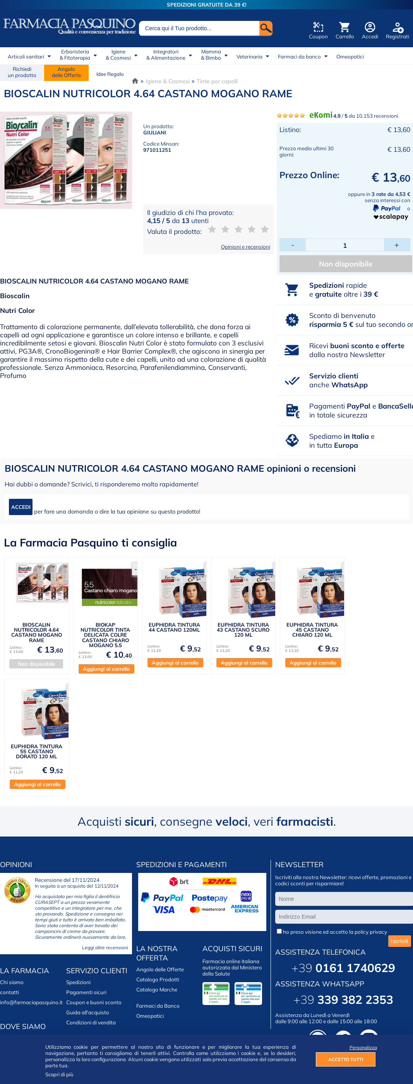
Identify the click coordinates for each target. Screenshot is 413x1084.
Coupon (318, 36)
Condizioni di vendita (91, 1022)
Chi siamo (12, 982)
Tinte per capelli (217, 81)
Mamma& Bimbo (211, 54)
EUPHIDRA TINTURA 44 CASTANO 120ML (174, 627)
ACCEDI (21, 507)
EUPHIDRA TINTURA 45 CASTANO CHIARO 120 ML (312, 630)
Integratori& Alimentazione (165, 54)
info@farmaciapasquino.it (31, 1002)
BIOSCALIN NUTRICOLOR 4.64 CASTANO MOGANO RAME (36, 632)
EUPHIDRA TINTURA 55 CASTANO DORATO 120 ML (36, 751)
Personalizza (363, 1047)
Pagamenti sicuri (86, 992)
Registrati (397, 36)
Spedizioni (78, 982)
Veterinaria (249, 56)
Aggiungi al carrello (106, 669)
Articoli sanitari (26, 56)
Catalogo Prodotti (157, 979)
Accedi (370, 36)
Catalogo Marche (156, 989)
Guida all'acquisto (87, 1012)
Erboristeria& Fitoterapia (75, 54)
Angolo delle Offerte (160, 969)
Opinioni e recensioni (245, 247)
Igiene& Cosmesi (118, 54)
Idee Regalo (110, 74)
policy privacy (371, 932)
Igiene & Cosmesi (168, 81)
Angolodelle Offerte (66, 72)
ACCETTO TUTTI (345, 1059)
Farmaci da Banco (158, 1006)
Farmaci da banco (299, 56)
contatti (9, 992)
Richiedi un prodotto (22, 72)
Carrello (345, 36)
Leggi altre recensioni (105, 947)
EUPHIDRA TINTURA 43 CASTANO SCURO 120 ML (243, 630)
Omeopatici (350, 56)
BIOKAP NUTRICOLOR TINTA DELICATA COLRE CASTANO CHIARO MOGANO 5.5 (105, 635)
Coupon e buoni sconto (94, 1002)
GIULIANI (154, 132)
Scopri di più (59, 1074)
